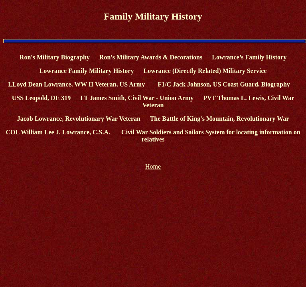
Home (153, 166)
